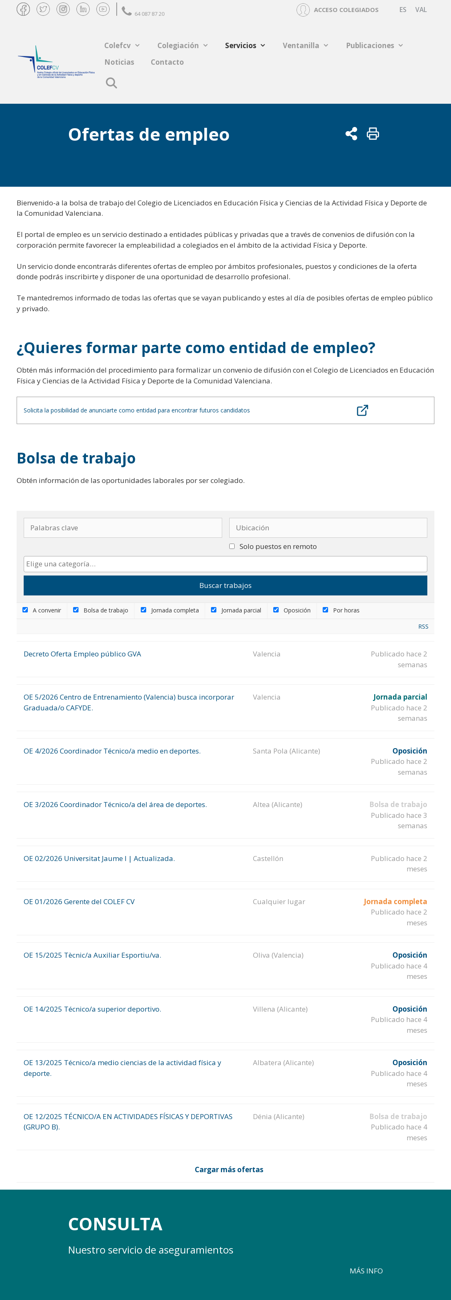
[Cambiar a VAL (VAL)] (421, 9)
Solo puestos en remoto (278, 546)
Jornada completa (170, 610)
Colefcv (126, 45)
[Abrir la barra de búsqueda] (111, 83)
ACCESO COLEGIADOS (346, 9)
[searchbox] (225, 564)
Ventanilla (310, 45)
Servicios (250, 45)
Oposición (292, 610)
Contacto (167, 62)
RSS (423, 626)
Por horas (341, 610)
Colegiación (187, 45)
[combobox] (225, 564)
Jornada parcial (236, 610)
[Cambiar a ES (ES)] (403, 9)
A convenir (41, 610)
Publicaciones (379, 45)
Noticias (119, 62)
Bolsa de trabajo (100, 610)
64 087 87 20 (143, 13)
